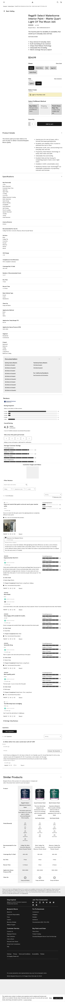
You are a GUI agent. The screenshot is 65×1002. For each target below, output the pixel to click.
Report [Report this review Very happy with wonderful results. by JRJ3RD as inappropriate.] (20, 638)
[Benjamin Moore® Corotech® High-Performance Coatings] (14, 961)
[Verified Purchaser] (9, 562)
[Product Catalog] (36, 934)
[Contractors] (35, 912)
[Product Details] (32, 132)
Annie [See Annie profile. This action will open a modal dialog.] (5, 508)
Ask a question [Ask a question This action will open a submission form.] (10, 731)
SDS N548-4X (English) (10, 387)
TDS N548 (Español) (38, 367)
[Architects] (35, 919)
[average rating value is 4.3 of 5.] (32, 25)
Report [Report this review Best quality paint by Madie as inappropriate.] (20, 697)
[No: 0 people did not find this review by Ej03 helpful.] (14, 668)
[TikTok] (36, 905)
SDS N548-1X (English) (10, 370)
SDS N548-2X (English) (10, 376)
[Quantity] (32, 124)
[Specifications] (32, 176)
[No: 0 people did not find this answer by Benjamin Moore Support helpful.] (15, 765)
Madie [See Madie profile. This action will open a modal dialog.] (5, 676)
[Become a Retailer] (11, 922)
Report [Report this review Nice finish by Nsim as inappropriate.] (20, 609)
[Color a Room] (10, 939)
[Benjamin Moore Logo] (32, 2)
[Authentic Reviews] (10, 402)
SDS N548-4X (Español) (10, 390)
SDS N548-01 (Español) (10, 367)
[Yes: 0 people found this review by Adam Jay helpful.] (10, 716)
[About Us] (9, 912)
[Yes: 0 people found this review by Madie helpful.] (10, 697)
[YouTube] (43, 902)
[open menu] (4, 2)
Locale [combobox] (31, 489)
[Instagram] (36, 902)
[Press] (8, 917)
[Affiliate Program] (11, 925)
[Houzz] (53, 902)
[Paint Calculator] (11, 936)
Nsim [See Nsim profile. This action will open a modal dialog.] (5, 596)
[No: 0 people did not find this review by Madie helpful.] (14, 697)
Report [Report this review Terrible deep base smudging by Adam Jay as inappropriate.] (20, 716)
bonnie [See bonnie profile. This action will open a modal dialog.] (4, 744)
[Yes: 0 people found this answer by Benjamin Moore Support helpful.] (10, 765)
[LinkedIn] (33, 905)
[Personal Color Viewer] (12, 941)
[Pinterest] (46, 902)
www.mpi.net (25, 893)
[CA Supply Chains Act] (13, 956)
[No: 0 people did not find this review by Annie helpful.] (14, 534)
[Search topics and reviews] (15, 484)
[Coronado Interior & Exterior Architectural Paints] (14, 969)
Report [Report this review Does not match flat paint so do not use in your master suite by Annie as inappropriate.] (20, 534)
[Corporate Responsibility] (13, 914)
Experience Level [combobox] (20, 489)
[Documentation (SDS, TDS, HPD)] (40, 922)
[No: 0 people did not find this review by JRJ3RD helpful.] (14, 638)
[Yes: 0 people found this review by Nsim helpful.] (10, 609)
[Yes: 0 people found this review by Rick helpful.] (10, 588)
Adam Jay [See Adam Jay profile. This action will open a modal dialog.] (6, 705)
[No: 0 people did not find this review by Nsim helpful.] (14, 609)
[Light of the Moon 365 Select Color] (45, 95)
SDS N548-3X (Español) (10, 384)
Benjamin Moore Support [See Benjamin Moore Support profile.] (9, 760)
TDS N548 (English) (37, 365)
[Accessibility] (36, 953)
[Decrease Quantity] (29, 124)
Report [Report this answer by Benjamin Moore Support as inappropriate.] (22, 765)
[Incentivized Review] (9, 602)
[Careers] (9, 919)
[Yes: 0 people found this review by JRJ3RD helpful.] (10, 638)
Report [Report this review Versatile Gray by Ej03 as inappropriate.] (20, 668)
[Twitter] (50, 902)
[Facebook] (33, 902)
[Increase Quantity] (35, 124)
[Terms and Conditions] (25, 953)
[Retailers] (34, 917)
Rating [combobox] (8, 489)
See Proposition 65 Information (40, 375)
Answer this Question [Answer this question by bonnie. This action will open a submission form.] (54, 751)
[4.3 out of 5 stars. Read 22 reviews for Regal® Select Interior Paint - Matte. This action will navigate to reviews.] (12, 427)
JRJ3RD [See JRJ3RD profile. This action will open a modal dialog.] (5, 618)
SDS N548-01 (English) (10, 365)
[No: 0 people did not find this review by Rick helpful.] (14, 588)
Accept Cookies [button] (58, 998)
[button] (57, 2)
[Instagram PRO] (39, 902)
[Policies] (43, 953)
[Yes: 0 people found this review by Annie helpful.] (10, 534)
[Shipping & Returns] (11, 934)
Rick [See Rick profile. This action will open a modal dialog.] (5, 560)
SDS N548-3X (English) (10, 381)
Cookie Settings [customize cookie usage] (27, 999)
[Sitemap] (10, 953)
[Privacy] (16, 953)
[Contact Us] (10, 931)
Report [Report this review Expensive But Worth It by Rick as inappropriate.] (20, 588)
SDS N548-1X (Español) (10, 373)
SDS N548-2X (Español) (10, 379)
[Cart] (61, 2)
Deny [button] (50, 998)
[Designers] (34, 914)
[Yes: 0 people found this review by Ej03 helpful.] (10, 668)
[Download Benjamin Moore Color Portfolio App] (44, 936)
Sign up (9, 902)
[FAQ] (8, 946)
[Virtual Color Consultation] (13, 944)
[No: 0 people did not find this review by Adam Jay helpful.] (14, 716)
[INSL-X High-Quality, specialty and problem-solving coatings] (14, 965)
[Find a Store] (35, 931)
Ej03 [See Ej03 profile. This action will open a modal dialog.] (5, 647)
